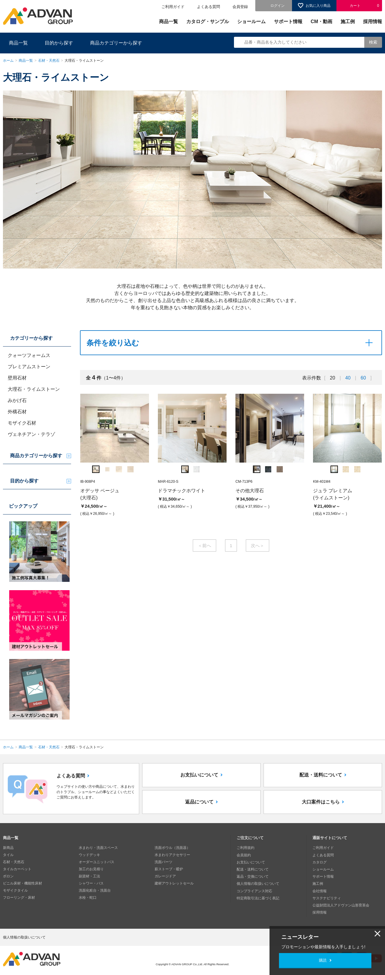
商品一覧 (168, 21)
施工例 (348, 21)
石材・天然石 (49, 60)
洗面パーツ (163, 862)
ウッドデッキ (89, 855)
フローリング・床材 (19, 897)
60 (363, 377)
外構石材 (17, 411)
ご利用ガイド (173, 6)
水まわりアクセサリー (172, 855)
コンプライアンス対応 (254, 890)
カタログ (319, 862)
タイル (8, 855)
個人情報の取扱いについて (258, 883)
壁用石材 (17, 377)
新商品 (8, 848)
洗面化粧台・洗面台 (95, 890)
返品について (199, 802)
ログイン (277, 6)
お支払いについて (199, 775)
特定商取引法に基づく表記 (258, 897)
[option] (114, 456)
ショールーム (251, 21)
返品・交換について (253, 876)
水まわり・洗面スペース (98, 848)
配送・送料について (320, 775)
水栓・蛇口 (88, 897)
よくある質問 (208, 6)
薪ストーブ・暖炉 (169, 869)
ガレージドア (165, 876)
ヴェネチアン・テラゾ (31, 434)
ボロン (8, 876)
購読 (323, 960)
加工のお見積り (91, 869)
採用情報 (372, 21)
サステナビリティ (326, 897)
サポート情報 (288, 21)
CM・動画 (321, 21)
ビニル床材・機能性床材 (22, 883)
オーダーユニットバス (96, 862)
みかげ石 (17, 400)
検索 (373, 42)
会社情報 (319, 890)
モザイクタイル (15, 890)
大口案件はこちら (321, 802)
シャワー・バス (91, 883)
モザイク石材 (22, 422)
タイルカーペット (17, 869)
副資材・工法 (89, 876)
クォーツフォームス (29, 355)
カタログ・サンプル (207, 21)
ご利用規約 (245, 848)
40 (348, 377)
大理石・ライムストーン (34, 389)
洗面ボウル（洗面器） (172, 848)
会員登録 (240, 6)
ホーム (8, 60)
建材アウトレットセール (174, 883)
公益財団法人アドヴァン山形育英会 (340, 905)
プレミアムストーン (29, 366)
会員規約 (244, 855)
